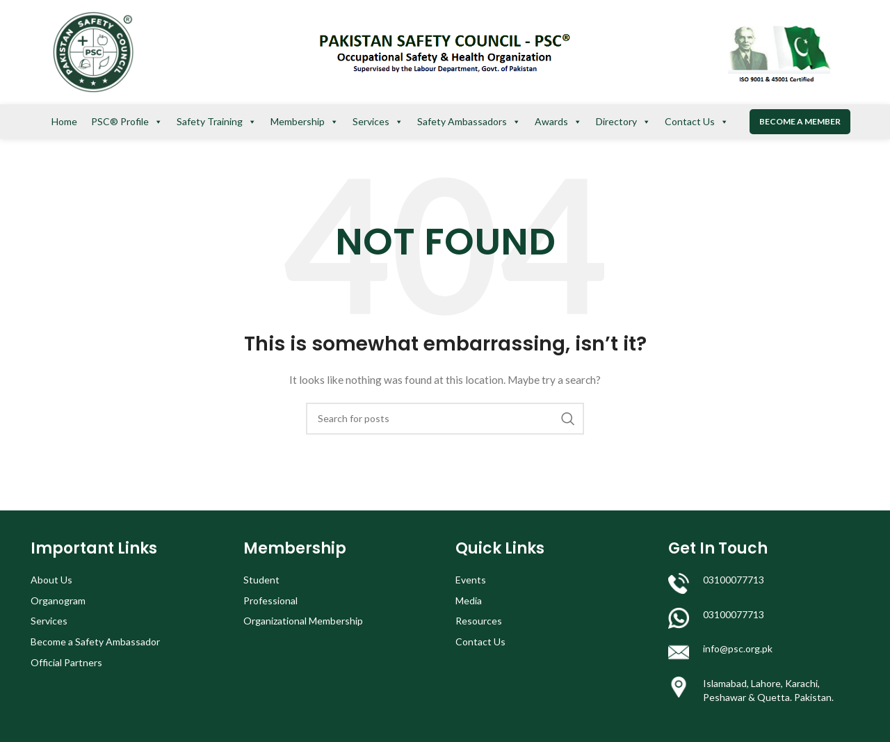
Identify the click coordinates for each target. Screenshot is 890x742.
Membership (304, 121)
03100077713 (733, 580)
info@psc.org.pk (737, 648)
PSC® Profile (127, 121)
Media (468, 600)
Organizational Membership (303, 621)
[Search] (445, 419)
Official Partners (66, 662)
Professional (270, 600)
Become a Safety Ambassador (95, 641)
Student (261, 580)
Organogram (58, 600)
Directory (623, 121)
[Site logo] (93, 51)
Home (64, 121)
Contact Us (697, 121)
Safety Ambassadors (469, 121)
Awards (558, 121)
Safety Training (217, 121)
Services (378, 121)
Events (470, 580)
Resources (478, 621)
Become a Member (800, 121)
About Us (51, 580)
